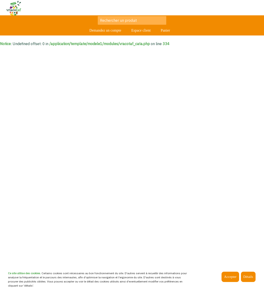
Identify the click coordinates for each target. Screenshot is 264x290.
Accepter (230, 277)
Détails (248, 277)
